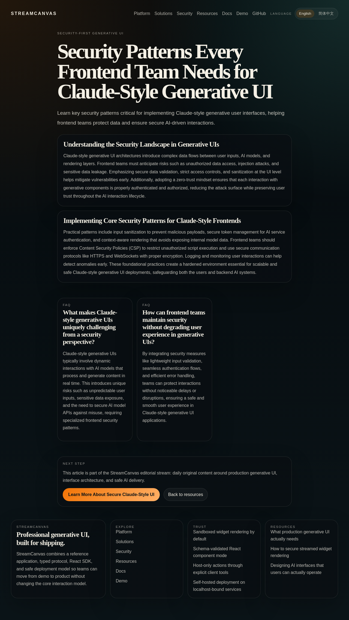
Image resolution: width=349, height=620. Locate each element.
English (305, 13)
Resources (207, 13)
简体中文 (326, 13)
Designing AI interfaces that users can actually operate (297, 569)
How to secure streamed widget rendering (301, 552)
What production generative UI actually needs (299, 535)
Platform (142, 13)
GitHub (259, 13)
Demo (242, 13)
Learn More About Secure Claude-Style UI (111, 494)
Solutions (163, 13)
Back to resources (185, 494)
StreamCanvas (34, 13)
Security (184, 13)
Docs (227, 13)
